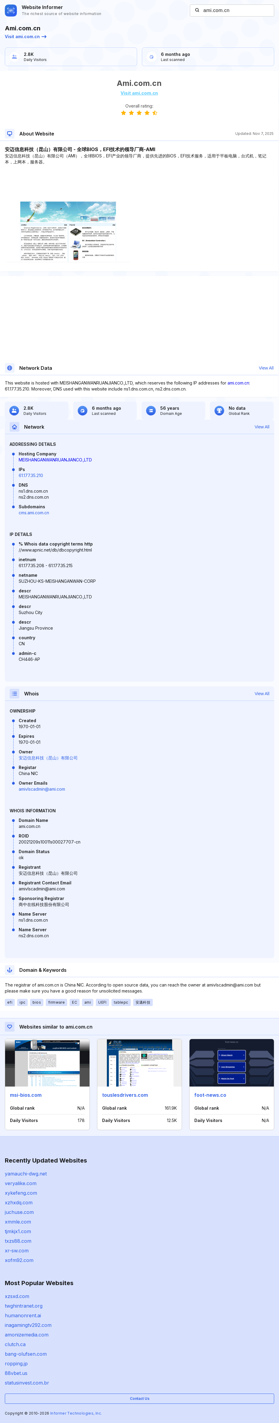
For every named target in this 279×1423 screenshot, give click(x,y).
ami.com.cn (238, 382)
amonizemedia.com (27, 1335)
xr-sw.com (17, 1251)
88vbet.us (16, 1373)
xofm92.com (19, 1260)
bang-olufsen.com (26, 1354)
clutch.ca (15, 1344)
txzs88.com (18, 1241)
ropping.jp (16, 1364)
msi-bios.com (26, 1095)
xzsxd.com (17, 1296)
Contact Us (139, 1398)
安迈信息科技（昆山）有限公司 (48, 757)
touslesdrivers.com (125, 1095)
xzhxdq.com (19, 1203)
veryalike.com (20, 1183)
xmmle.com (18, 1222)
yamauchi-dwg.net (26, 1174)
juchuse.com (19, 1212)
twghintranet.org (23, 1306)
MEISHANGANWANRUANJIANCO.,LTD (55, 459)
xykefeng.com (21, 1193)
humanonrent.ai (23, 1315)
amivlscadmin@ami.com (42, 789)
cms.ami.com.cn (34, 512)
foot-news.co (210, 1095)
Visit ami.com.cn (25, 36)
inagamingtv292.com (28, 1325)
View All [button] (266, 368)
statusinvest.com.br (27, 1383)
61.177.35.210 (31, 475)
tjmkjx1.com (18, 1231)
